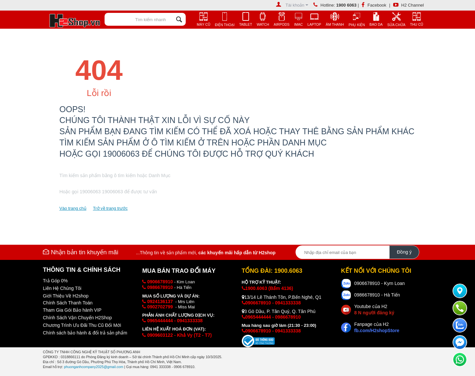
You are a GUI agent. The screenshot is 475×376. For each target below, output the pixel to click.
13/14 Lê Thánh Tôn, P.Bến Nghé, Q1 (282, 297)
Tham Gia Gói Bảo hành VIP (72, 310)
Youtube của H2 (374, 309)
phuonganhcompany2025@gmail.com (93, 367)
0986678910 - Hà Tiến (377, 295)
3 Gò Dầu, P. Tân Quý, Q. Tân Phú (279, 311)
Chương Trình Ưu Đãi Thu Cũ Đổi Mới (82, 325)
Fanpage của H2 (376, 327)
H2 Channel (408, 5)
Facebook (374, 5)
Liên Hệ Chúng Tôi (62, 288)
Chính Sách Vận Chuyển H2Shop (77, 317)
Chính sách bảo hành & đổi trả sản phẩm (85, 332)
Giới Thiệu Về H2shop (65, 295)
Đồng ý (404, 252)
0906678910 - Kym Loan (379, 283)
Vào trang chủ (72, 208)
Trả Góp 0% (55, 280)
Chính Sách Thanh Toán (68, 302)
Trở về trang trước (110, 208)
